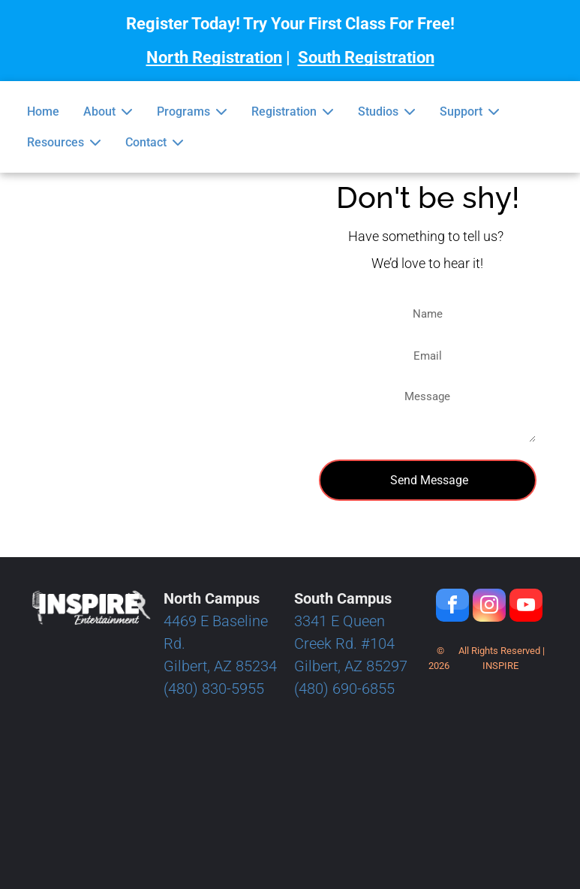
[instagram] (489, 607)
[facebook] (452, 607)
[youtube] (525, 607)
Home (43, 111)
